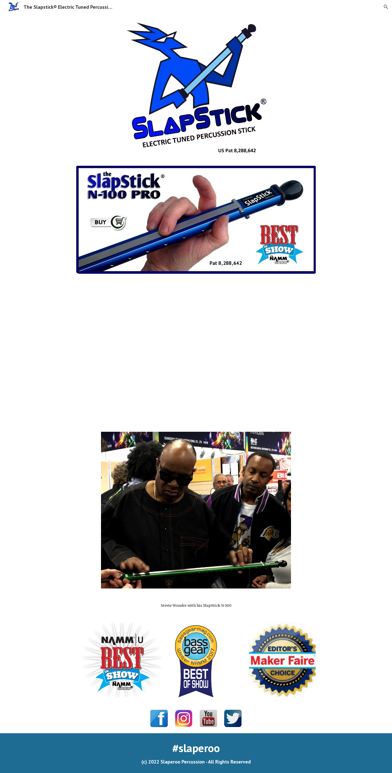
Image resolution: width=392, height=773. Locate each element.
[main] (196, 605)
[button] (386, 7)
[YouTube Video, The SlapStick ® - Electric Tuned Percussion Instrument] (196, 353)
